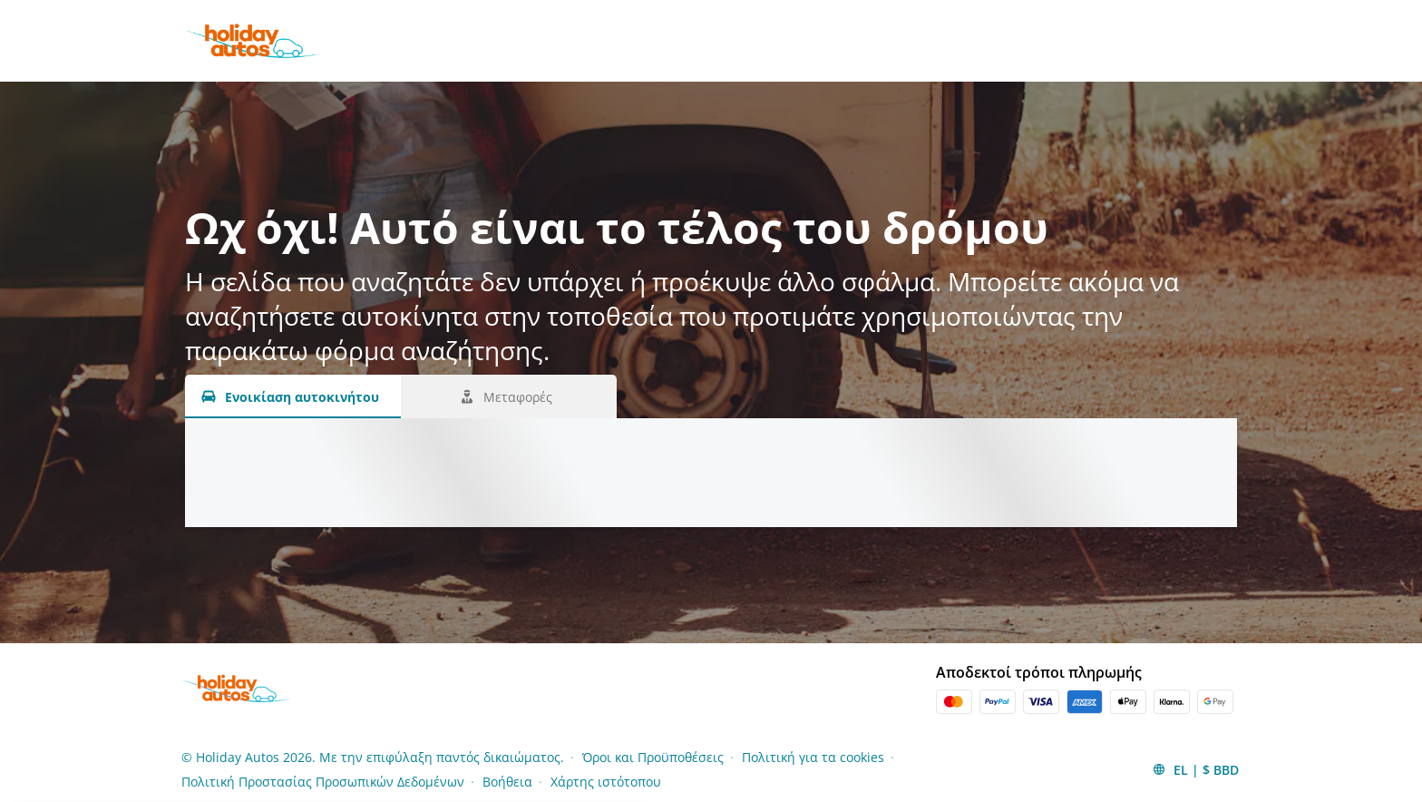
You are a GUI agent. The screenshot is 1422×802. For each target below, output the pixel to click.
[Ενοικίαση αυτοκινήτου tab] (293, 396)
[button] (1195, 769)
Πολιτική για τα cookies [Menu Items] (813, 757)
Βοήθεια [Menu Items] (507, 781)
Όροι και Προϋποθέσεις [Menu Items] (653, 757)
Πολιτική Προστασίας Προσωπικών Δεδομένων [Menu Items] (322, 781)
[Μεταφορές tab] (509, 396)
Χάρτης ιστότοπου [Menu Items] (605, 781)
